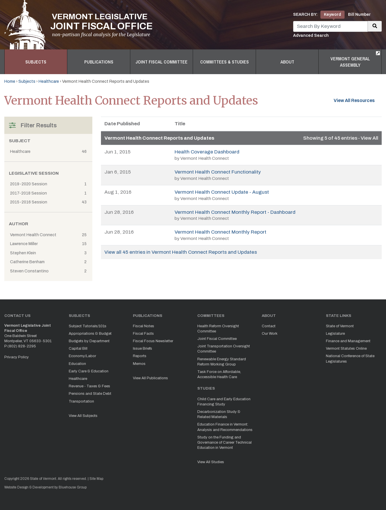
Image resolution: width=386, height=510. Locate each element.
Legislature (335, 334)
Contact (269, 326)
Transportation (81, 401)
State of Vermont (340, 326)
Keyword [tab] (332, 14)
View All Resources (358, 100)
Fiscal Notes (143, 326)
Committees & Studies (224, 62)
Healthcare (49, 81)
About (287, 62)
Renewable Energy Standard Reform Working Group (221, 361)
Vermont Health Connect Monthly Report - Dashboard (235, 212)
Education (77, 364)
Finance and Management (348, 341)
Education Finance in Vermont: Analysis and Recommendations (225, 427)
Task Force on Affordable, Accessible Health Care (219, 374)
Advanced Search (311, 35)
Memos (139, 364)
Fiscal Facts (143, 334)
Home (9, 81)
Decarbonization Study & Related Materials (218, 414)
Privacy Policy (16, 357)
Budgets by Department (89, 341)
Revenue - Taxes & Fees (89, 386)
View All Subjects (83, 416)
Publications (98, 62)
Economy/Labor (82, 356)
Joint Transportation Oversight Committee (223, 348)
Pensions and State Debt (90, 394)
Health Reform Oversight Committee (218, 328)
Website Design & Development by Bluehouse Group (45, 487)
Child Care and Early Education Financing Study (224, 401)
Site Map (96, 479)
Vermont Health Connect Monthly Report (220, 232)
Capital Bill (78, 349)
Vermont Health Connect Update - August (222, 192)
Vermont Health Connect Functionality (218, 172)
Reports (139, 356)
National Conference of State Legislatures (350, 358)
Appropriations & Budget (90, 334)
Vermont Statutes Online (346, 349)
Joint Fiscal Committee (161, 62)
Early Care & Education (88, 371)
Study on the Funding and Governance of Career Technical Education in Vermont (224, 442)
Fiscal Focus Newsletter (153, 341)
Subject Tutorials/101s (87, 326)
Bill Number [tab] (359, 14)
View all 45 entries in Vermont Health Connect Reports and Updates (180, 252)
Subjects (35, 62)
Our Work (270, 334)
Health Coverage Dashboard (207, 152)
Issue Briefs (142, 349)
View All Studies (210, 462)
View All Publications (150, 378)
